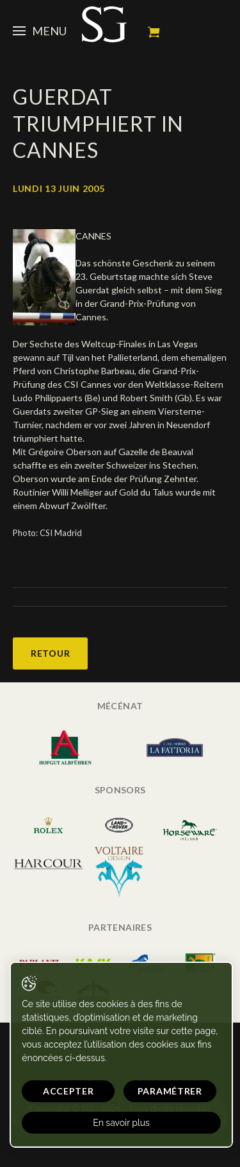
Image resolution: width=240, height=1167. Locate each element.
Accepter (68, 1090)
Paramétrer (170, 1090)
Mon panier (153, 32)
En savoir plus (121, 1123)
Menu (40, 31)
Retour (50, 653)
